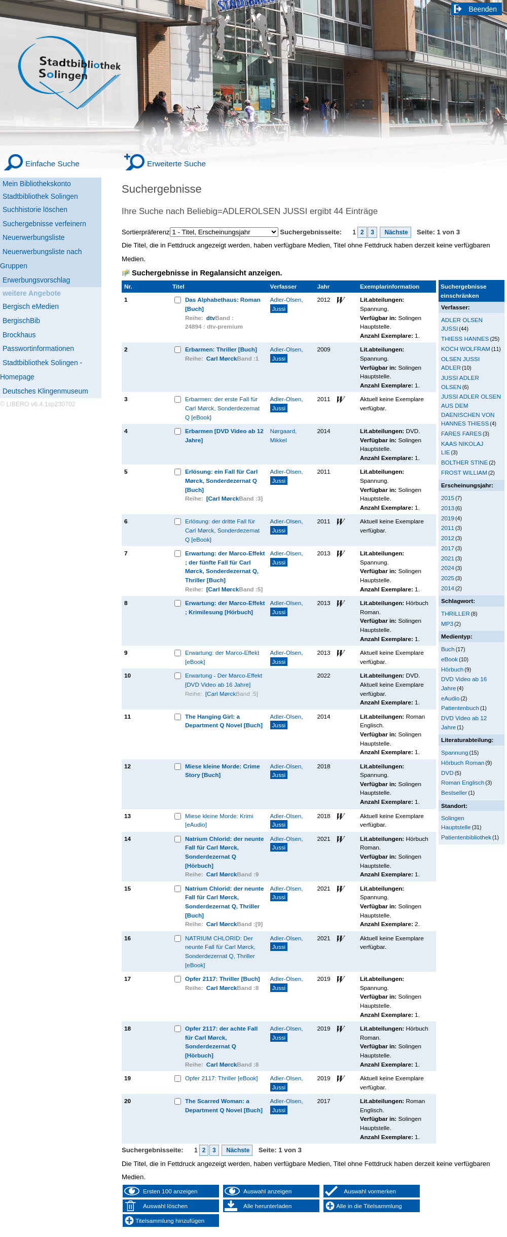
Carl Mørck (221, 358)
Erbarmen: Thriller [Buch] (221, 349)
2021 (447, 558)
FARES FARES (461, 433)
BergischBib (21, 320)
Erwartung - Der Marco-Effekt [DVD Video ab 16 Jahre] (223, 680)
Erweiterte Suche (176, 163)
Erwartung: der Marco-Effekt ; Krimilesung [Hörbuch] (225, 607)
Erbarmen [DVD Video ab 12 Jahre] (224, 435)
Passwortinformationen (38, 348)
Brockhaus (19, 335)
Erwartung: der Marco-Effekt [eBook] (222, 657)
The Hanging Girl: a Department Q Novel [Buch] (224, 721)
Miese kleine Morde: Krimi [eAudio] (219, 820)
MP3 (447, 623)
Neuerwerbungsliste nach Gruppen (41, 259)
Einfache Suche (52, 163)
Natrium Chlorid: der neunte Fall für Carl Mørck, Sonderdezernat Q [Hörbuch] (224, 852)
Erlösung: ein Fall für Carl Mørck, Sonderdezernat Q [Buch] (221, 480)
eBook (449, 659)
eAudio (450, 698)
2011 (447, 527)
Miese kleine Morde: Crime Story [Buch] (222, 771)
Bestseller (454, 792)
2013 (447, 508)
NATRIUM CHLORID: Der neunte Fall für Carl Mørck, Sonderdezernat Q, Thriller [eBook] (220, 951)
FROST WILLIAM (464, 472)
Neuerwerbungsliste (34, 237)
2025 (447, 578)
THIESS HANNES (465, 338)
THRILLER (455, 613)
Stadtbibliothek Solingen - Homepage (41, 370)
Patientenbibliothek (466, 837)
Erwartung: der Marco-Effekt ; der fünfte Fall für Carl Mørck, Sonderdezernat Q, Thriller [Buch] (225, 566)
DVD (447, 772)
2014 (447, 588)
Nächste (395, 232)
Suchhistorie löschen (35, 209)
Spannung (454, 752)
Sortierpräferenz (146, 232)
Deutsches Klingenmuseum (45, 391)
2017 (447, 548)
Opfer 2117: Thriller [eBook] (221, 1078)
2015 (447, 497)
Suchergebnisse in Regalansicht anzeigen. (207, 273)
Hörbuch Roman (462, 762)
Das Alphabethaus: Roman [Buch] (223, 304)
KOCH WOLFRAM (465, 348)
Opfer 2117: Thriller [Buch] (222, 978)
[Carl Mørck (222, 498)
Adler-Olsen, (286, 304)
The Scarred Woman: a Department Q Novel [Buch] (224, 1105)
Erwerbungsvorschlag (36, 280)
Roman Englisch (462, 782)
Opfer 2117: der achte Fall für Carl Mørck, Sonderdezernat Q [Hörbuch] (221, 1041)
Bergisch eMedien (31, 306)
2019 (447, 518)
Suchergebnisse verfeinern (44, 224)
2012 (447, 538)
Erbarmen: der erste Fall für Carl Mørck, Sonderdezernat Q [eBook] (222, 408)
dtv (210, 317)
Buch (448, 649)
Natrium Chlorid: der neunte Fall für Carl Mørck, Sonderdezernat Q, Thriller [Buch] (224, 901)
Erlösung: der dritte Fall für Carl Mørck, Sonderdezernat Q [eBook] (222, 530)
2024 (447, 567)
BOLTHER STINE (464, 462)
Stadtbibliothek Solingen (40, 196)
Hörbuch (452, 669)
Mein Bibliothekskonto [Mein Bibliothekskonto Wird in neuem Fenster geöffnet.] (37, 184)
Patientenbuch (460, 707)
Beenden (483, 9)
